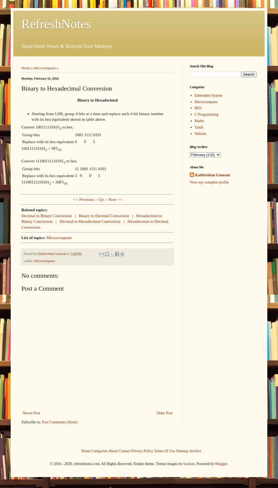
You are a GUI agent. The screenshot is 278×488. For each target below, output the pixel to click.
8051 (198, 108)
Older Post (165, 413)
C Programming (207, 114)
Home (25, 68)
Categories (99, 451)
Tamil (199, 127)
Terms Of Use (164, 451)
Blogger (221, 464)
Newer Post (31, 413)
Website (201, 134)
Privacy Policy (142, 451)
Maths (199, 121)
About (113, 451)
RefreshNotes (56, 24)
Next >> (115, 199)
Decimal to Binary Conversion (46, 215)
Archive (195, 451)
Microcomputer (45, 68)
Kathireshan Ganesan (212, 175)
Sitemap (182, 451)
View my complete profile (209, 182)
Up (101, 199)
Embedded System (209, 95)
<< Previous (83, 199)
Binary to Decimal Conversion (104, 215)
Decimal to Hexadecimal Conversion (90, 221)
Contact (124, 451)
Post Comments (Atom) (60, 422)
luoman (189, 464)
